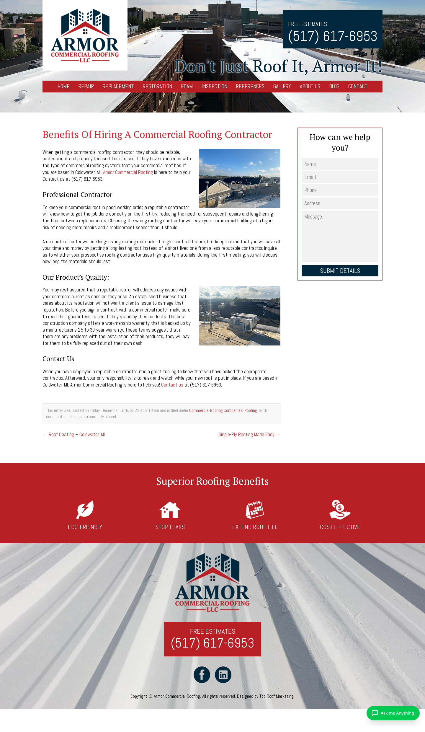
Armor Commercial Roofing (129, 172)
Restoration (157, 86)
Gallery (282, 86)
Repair (86, 86)
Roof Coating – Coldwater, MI (73, 434)
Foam (187, 86)
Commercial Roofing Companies (216, 410)
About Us (310, 86)
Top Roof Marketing (276, 696)
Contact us (172, 384)
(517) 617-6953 (332, 36)
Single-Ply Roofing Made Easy (249, 434)
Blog (334, 86)
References (250, 86)
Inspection (214, 86)
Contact (358, 86)
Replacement (118, 86)
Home (64, 86)
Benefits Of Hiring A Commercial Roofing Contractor (157, 134)
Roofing (250, 410)
